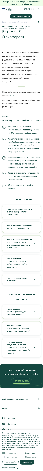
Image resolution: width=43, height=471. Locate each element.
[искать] (39, 22)
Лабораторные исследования (15, 28)
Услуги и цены (12, 26)
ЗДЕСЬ (12, 95)
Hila (3, 26)
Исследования (24, 26)
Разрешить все (27, 462)
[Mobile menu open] (3, 9)
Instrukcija (26, 4)
